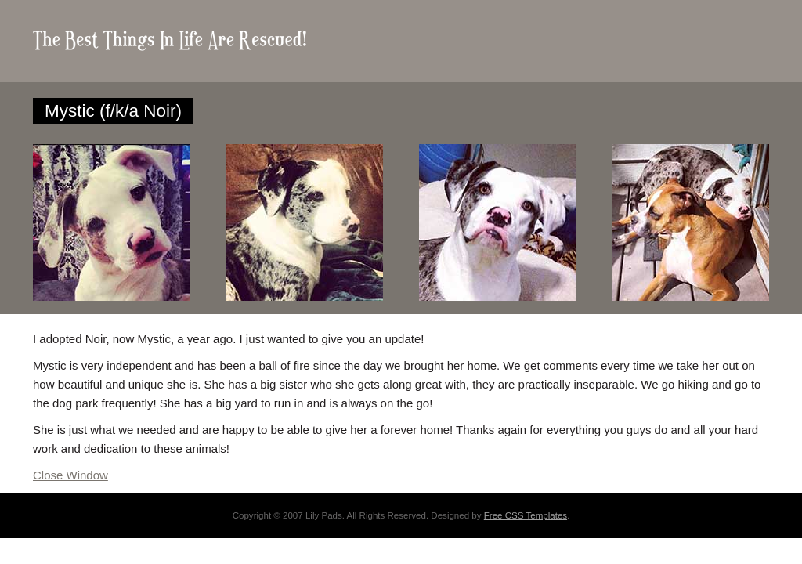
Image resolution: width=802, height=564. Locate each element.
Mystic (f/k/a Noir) (113, 111)
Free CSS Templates (525, 515)
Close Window (70, 475)
